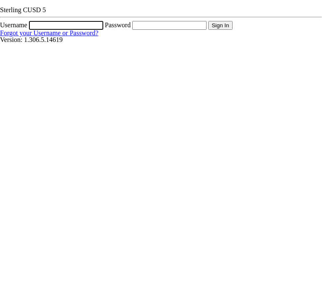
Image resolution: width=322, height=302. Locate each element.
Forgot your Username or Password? (49, 32)
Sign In (220, 25)
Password (118, 25)
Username (13, 25)
